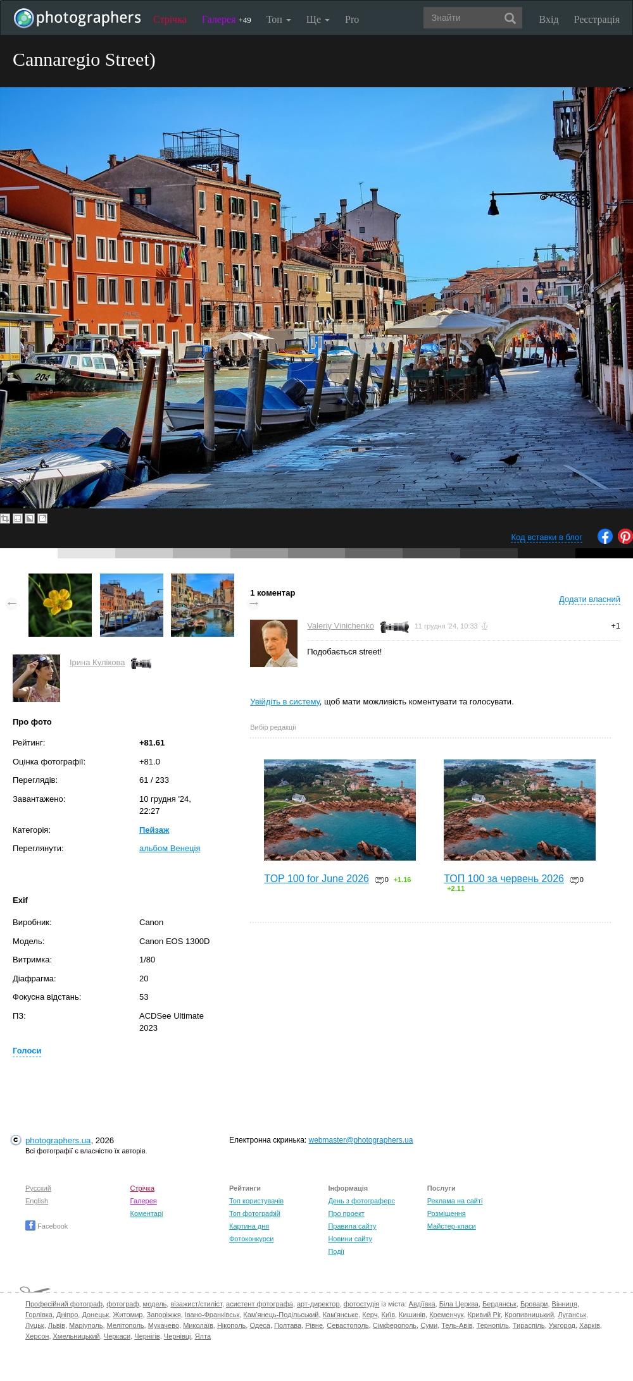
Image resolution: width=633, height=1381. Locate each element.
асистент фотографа (259, 1304)
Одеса (259, 1325)
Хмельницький (76, 1336)
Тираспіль (529, 1325)
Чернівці (177, 1336)
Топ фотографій (254, 1213)
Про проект (346, 1213)
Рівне (314, 1325)
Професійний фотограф (64, 1304)
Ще (318, 19)
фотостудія (362, 1304)
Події (336, 1251)
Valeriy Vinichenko (340, 625)
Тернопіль (493, 1325)
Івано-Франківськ (212, 1314)
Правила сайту (352, 1226)
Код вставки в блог (546, 537)
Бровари (534, 1304)
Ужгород (562, 1325)
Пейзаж (154, 830)
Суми (428, 1325)
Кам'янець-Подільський (280, 1314)
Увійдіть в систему (285, 701)
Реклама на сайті (455, 1201)
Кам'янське (341, 1314)
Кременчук (446, 1314)
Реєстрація (597, 19)
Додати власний (589, 599)
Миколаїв (198, 1325)
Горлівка (39, 1314)
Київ (388, 1314)
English (36, 1201)
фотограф (122, 1304)
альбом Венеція (170, 848)
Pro (352, 19)
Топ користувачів (256, 1201)
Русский (38, 1188)
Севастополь (347, 1325)
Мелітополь (125, 1325)
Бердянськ (499, 1304)
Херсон (37, 1336)
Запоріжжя (164, 1314)
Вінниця (564, 1304)
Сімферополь (395, 1325)
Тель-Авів (456, 1325)
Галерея (226, 19)
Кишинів (412, 1314)
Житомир (127, 1314)
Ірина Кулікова (97, 662)
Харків (589, 1325)
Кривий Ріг (484, 1314)
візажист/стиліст (196, 1304)
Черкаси (117, 1336)
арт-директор (318, 1304)
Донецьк (95, 1314)
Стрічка (170, 19)
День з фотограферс (361, 1201)
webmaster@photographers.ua (361, 1140)
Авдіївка (422, 1304)
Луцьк (34, 1325)
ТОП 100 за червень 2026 (504, 878)
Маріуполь (86, 1325)
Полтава (287, 1325)
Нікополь (231, 1325)
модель (155, 1304)
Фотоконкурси (251, 1239)
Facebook (46, 1226)
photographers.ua (58, 1140)
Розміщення (446, 1213)
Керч (369, 1314)
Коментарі (146, 1213)
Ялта (203, 1336)
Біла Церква (459, 1304)
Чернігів (147, 1336)
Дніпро (67, 1314)
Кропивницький (529, 1314)
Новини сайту (350, 1239)
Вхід (549, 19)
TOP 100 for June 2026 (316, 878)
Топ (278, 19)
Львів (56, 1325)
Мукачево (163, 1325)
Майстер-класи (451, 1226)
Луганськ (572, 1314)
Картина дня (249, 1226)
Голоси (27, 1050)
